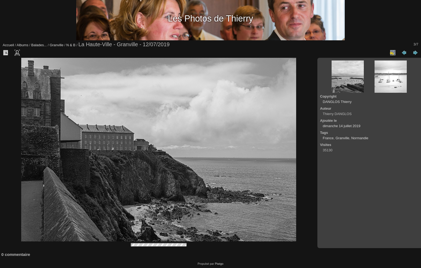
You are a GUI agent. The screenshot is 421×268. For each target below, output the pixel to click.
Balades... (39, 45)
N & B (70, 45)
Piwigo (219, 263)
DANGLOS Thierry (337, 102)
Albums (22, 45)
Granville (56, 45)
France (328, 138)
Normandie (359, 138)
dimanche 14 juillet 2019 (341, 126)
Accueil (8, 45)
